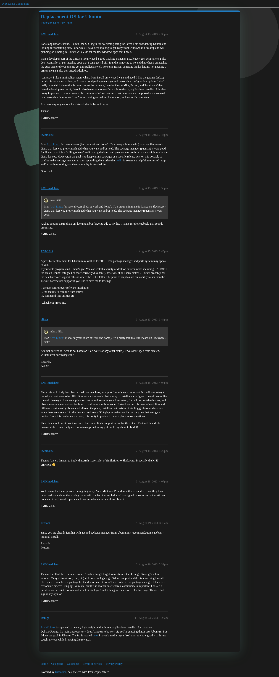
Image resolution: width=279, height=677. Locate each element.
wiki (119, 160)
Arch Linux (53, 144)
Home (44, 663)
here (95, 635)
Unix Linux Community (15, 3)
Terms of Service (92, 663)
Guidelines (73, 663)
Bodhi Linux (48, 627)
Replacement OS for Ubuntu (71, 16)
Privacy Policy (114, 663)
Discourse (60, 671)
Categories (57, 663)
